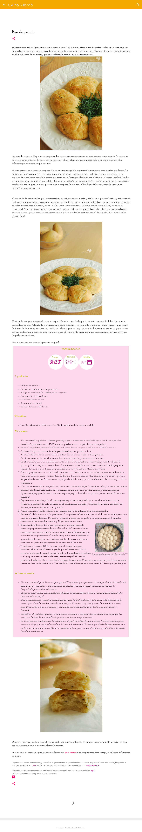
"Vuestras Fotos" (93, 765)
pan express (70, 753)
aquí (34, 765)
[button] (13, 39)
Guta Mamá (20, 4)
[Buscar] (37, 4)
